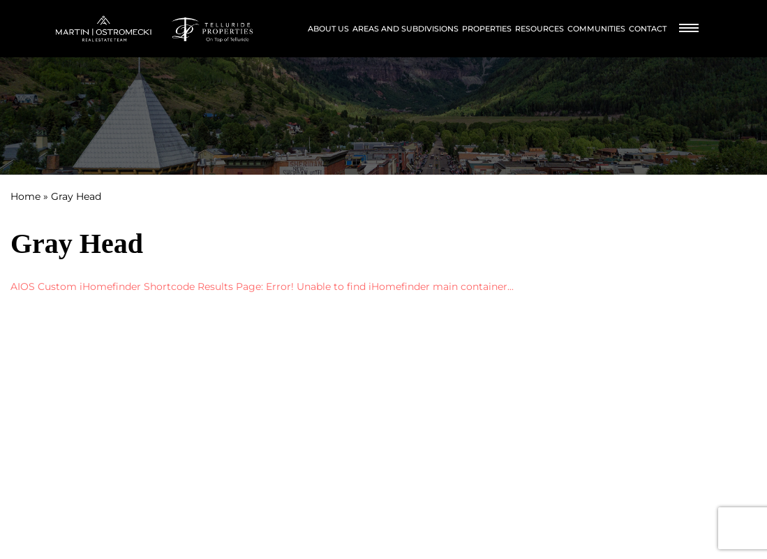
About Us (328, 29)
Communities (596, 29)
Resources (539, 29)
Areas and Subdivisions (405, 29)
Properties (487, 29)
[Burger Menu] (689, 29)
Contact (648, 29)
